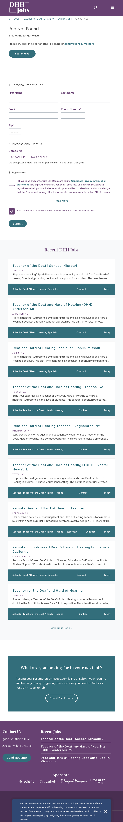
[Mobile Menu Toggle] (112, 8)
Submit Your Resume (62, 698)
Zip (11, 125)
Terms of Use (64, 814)
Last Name (68, 92)
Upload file (16, 150)
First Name (16, 92)
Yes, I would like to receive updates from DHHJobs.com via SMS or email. (56, 210)
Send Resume (17, 757)
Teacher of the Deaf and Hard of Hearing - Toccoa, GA (57, 387)
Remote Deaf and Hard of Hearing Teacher (48, 508)
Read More (73, 200)
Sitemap (97, 814)
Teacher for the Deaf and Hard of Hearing (47, 590)
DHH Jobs (14, 19)
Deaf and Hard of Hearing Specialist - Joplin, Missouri (56, 348)
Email (12, 109)
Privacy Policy (82, 814)
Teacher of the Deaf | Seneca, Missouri (44, 266)
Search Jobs (22, 53)
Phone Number (71, 109)
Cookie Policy (47, 814)
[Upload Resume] (54, 157)
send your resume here (79, 43)
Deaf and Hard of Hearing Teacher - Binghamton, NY (56, 426)
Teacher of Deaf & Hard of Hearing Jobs (47, 19)
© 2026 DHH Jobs (28, 814)
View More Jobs (60, 628)
